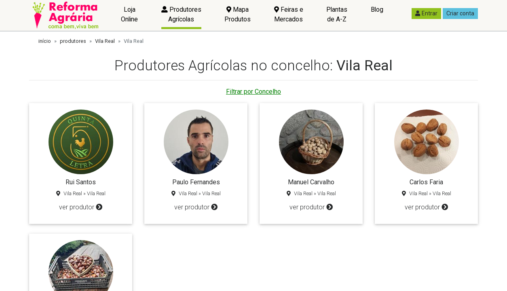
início (44, 41)
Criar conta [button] (460, 13)
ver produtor (80, 207)
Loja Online (129, 14)
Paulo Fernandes (196, 182)
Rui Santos (80, 182)
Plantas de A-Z (336, 14)
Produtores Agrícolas (181, 14)
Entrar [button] (426, 13)
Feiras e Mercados (288, 14)
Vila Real (105, 41)
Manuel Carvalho (311, 182)
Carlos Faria (426, 182)
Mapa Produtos (237, 14)
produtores (73, 41)
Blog (377, 9)
